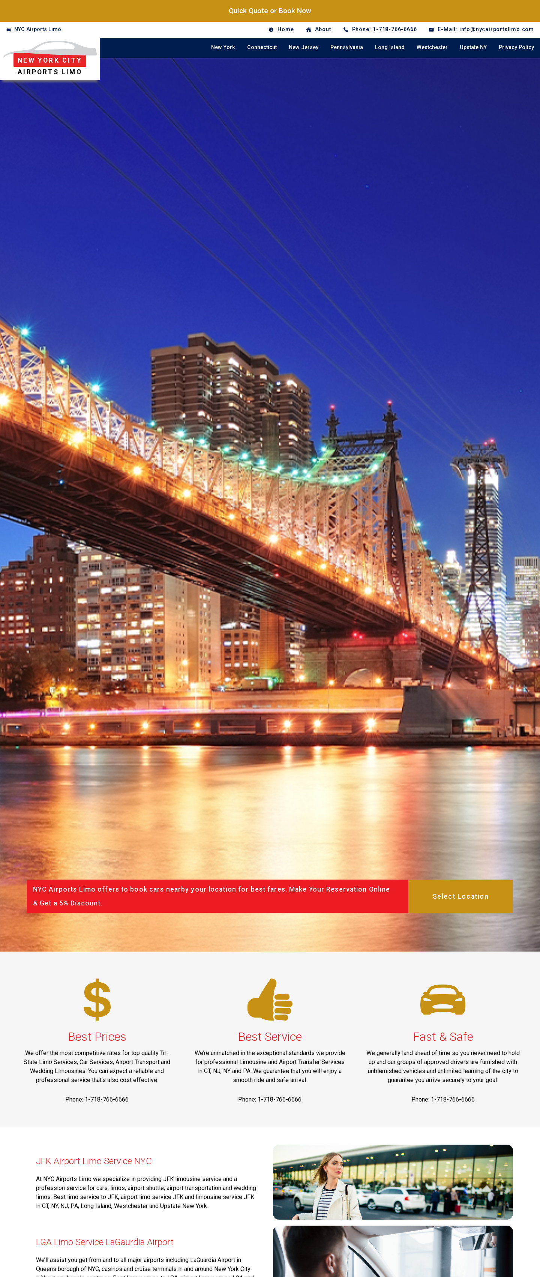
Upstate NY (473, 47)
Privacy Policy (516, 47)
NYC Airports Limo (37, 29)
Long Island (390, 47)
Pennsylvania (346, 47)
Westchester (432, 47)
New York (223, 47)
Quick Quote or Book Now (270, 10)
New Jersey (303, 47)
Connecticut (262, 47)
